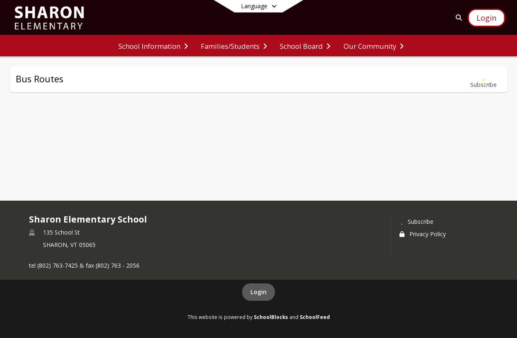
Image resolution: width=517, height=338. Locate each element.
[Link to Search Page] (457, 18)
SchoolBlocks (271, 317)
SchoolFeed (315, 317)
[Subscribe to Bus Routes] (483, 79)
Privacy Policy (422, 234)
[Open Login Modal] (486, 18)
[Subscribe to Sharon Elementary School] (416, 221)
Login (258, 292)
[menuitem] (153, 45)
